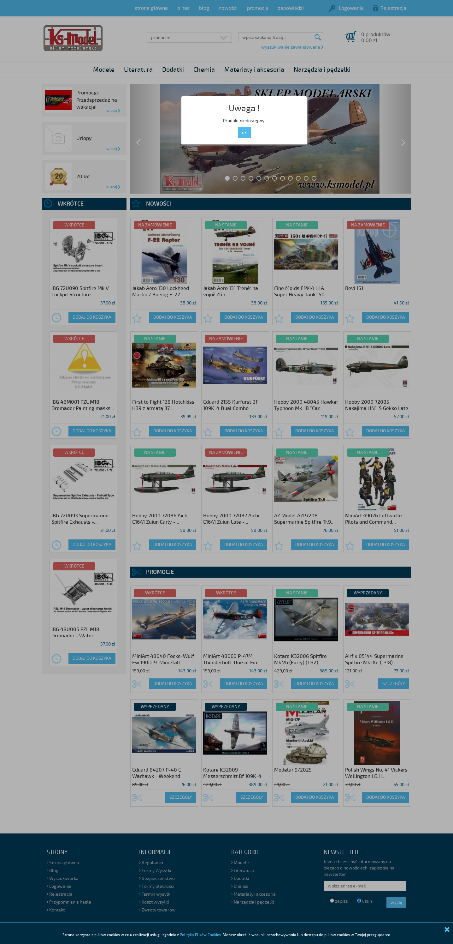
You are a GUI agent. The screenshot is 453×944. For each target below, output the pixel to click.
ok (244, 132)
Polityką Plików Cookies (200, 935)
